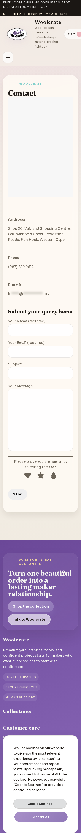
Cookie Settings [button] (40, 804)
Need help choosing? (22, 14)
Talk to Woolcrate (29, 619)
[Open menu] (8, 57)
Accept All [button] (41, 817)
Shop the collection (31, 606)
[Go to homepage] (17, 34)
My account (57, 14)
